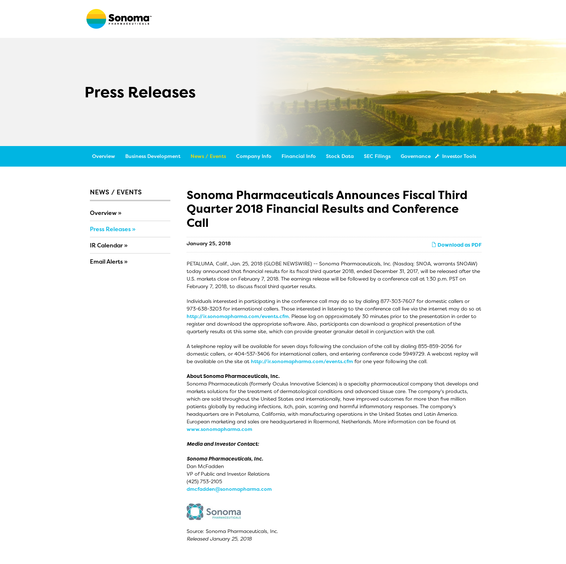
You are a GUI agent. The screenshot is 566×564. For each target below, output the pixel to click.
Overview (103, 156)
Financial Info (299, 156)
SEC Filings (377, 156)
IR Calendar (106, 245)
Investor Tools (457, 156)
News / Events (208, 156)
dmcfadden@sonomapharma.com (229, 488)
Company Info (253, 156)
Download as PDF (456, 244)
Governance (416, 156)
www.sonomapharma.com (219, 429)
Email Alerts (106, 261)
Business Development (152, 156)
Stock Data (340, 156)
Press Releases (110, 229)
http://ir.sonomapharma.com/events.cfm (238, 316)
